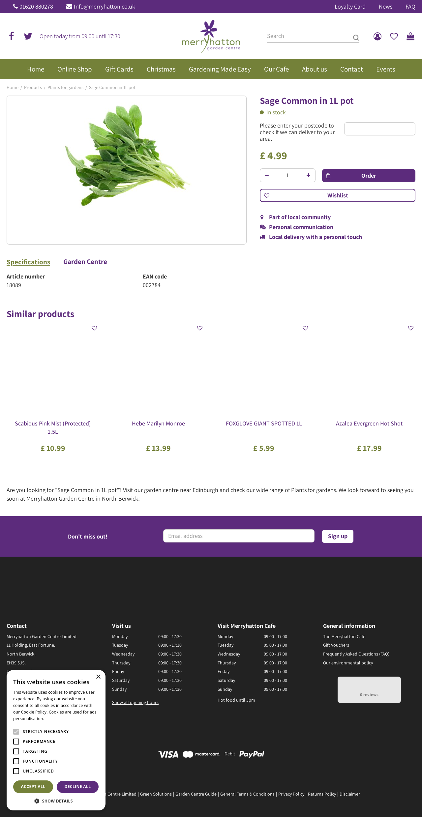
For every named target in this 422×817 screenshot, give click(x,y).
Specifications (28, 262)
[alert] (56, 740)
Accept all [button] (33, 786)
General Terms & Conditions (247, 794)
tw (28, 36)
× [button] (98, 677)
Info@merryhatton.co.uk (104, 6)
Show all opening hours (135, 702)
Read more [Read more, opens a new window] (56, 718)
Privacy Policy (291, 794)
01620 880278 (36, 6)
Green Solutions (156, 794)
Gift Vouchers (336, 645)
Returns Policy (322, 794)
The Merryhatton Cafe (344, 636)
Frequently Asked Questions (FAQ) (356, 654)
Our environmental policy (348, 663)
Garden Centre (85, 262)
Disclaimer (350, 794)
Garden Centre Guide (196, 794)
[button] (56, 801)
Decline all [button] (78, 786)
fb (11, 36)
